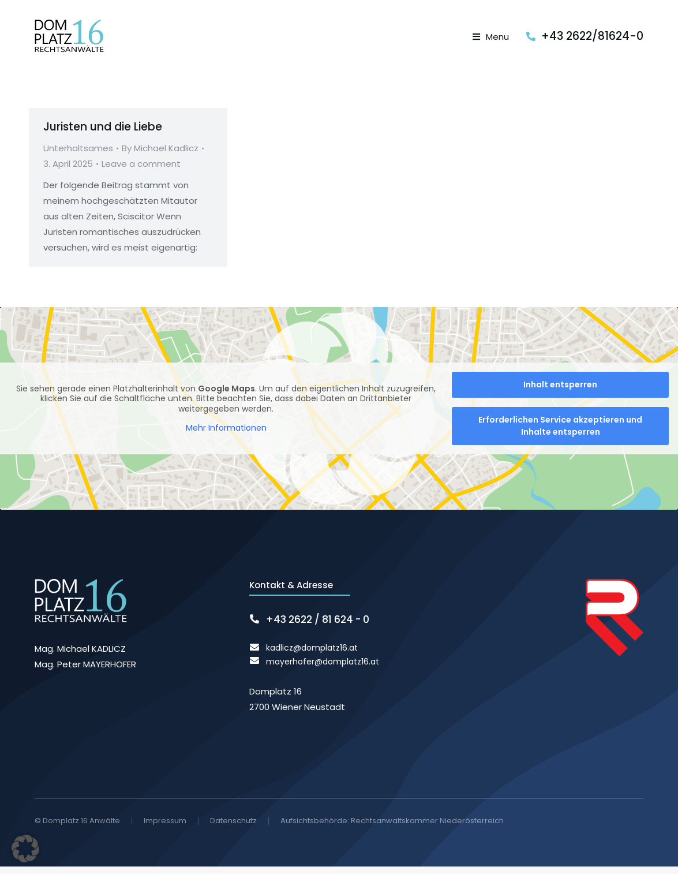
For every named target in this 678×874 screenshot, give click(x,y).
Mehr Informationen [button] (226, 436)
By (160, 156)
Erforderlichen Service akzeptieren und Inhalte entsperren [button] (560, 434)
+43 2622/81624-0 (592, 40)
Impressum (165, 829)
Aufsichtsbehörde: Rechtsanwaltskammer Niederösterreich (392, 828)
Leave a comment (141, 172)
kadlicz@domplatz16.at (312, 655)
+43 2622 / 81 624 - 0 (317, 627)
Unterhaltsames (78, 156)
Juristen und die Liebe (102, 134)
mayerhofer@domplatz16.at (322, 669)
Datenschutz (233, 829)
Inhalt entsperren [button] (560, 392)
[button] (25, 848)
